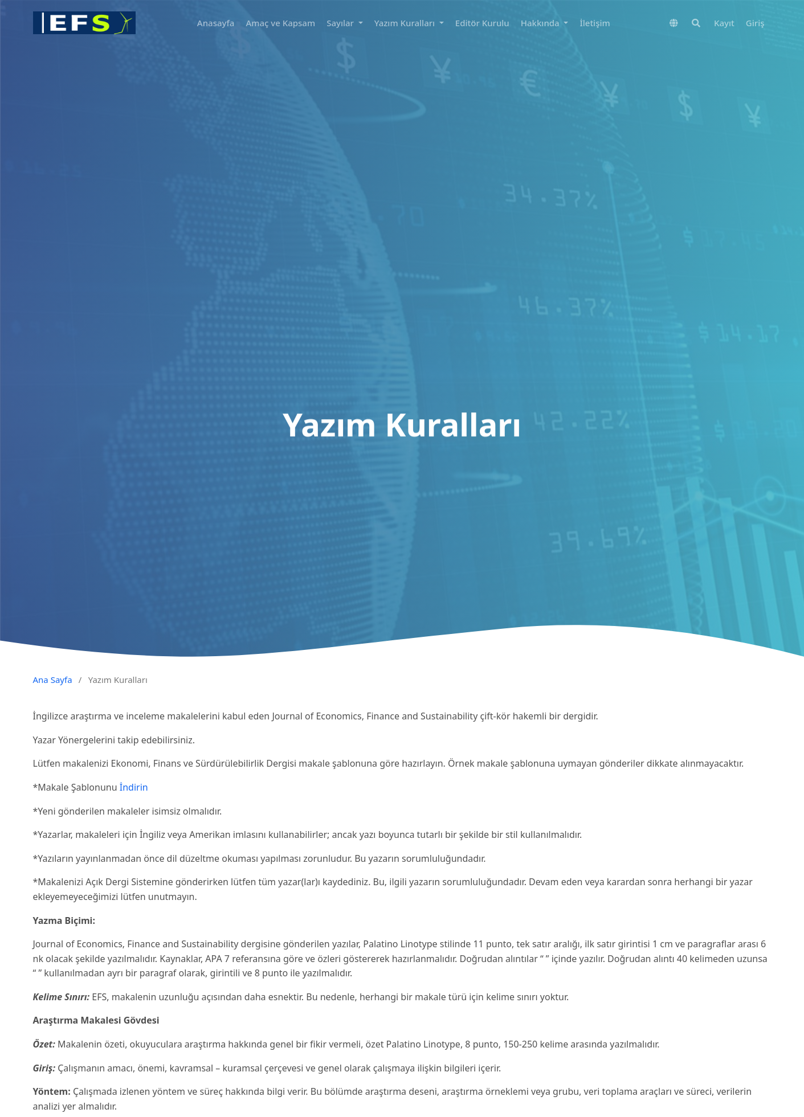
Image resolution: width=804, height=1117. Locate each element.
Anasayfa (216, 22)
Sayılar (341, 22)
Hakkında (541, 22)
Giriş (755, 22)
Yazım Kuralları (405, 22)
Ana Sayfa (52, 679)
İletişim (594, 22)
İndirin (134, 787)
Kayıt (724, 22)
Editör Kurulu (482, 22)
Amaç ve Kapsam (280, 22)
